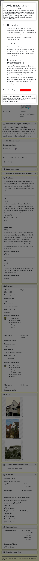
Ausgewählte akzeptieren (11, 90)
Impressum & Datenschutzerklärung (14, 100)
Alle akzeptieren (25, 90)
